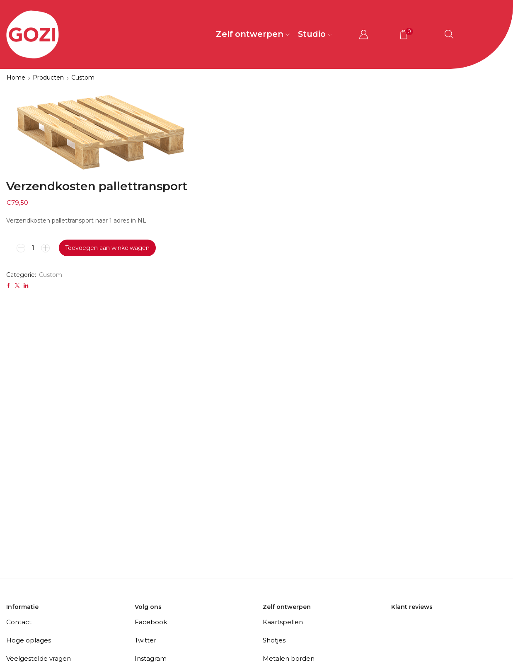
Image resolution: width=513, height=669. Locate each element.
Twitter (145, 547)
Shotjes (274, 547)
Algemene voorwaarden (44, 583)
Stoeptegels (282, 583)
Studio (315, 34)
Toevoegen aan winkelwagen (313, 154)
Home (16, 77)
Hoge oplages (28, 547)
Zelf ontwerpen (253, 34)
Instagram (151, 565)
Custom (82, 77)
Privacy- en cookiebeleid (45, 602)
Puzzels (275, 602)
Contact (18, 529)
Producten (48, 77)
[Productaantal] (238, 154)
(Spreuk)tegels (286, 638)
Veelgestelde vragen (38, 565)
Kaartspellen (283, 529)
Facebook (151, 529)
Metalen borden (289, 565)
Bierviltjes (278, 620)
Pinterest (149, 583)
